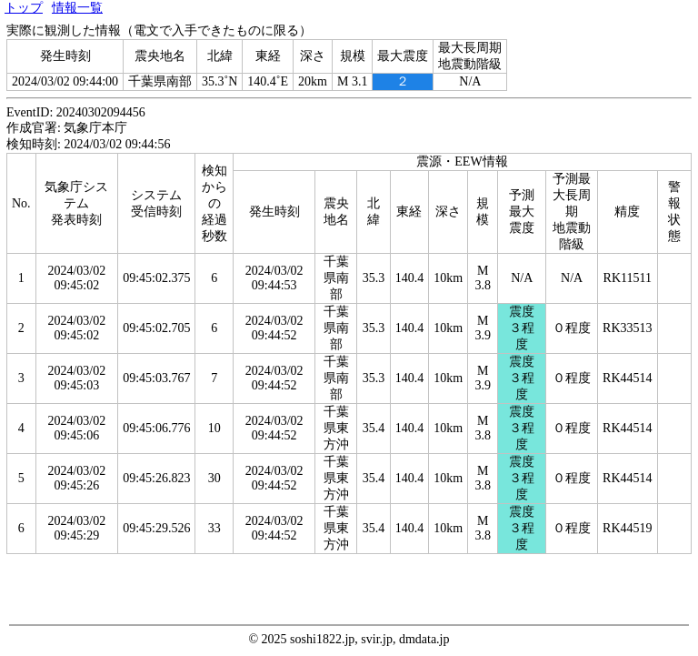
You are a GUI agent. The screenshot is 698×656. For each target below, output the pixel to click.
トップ (24, 8)
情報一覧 (77, 8)
